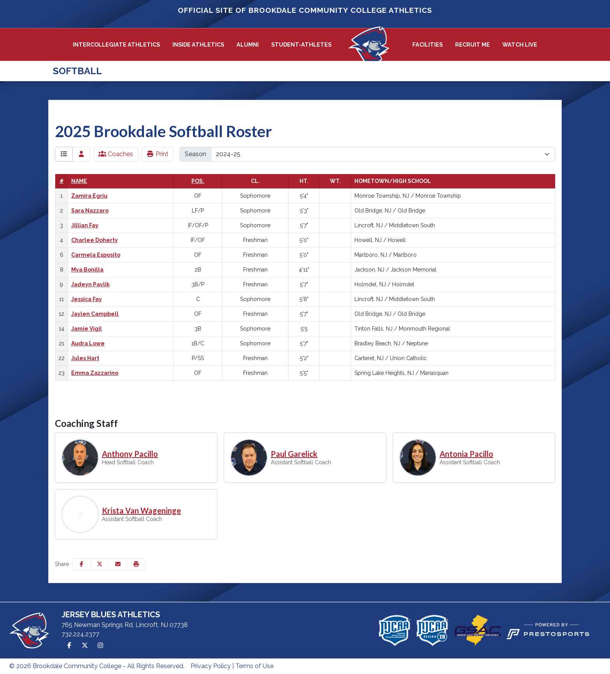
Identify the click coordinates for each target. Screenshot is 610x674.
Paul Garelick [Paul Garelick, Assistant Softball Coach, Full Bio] (294, 453)
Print (157, 154)
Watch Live (519, 44)
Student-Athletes (301, 44)
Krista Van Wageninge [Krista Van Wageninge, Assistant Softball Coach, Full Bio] (141, 510)
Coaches (115, 154)
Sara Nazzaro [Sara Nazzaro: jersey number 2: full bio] (90, 210)
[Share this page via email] (118, 564)
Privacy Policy (211, 666)
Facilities (427, 44)
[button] (116, 44)
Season (195, 154)
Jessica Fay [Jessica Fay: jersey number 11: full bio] (86, 299)
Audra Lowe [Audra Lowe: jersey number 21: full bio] (88, 343)
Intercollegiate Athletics (116, 44)
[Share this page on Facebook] (81, 564)
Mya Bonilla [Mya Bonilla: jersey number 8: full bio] (87, 269)
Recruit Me (472, 44)
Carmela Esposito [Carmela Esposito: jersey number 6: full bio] (95, 255)
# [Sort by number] (62, 181)
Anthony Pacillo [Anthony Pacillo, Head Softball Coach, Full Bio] (130, 453)
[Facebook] (69, 645)
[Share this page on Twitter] (99, 564)
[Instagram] (100, 645)
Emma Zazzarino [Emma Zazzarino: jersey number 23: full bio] (94, 373)
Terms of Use (254, 666)
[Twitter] (85, 645)
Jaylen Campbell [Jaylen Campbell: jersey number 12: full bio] (95, 314)
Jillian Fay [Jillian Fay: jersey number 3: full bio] (84, 225)
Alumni (248, 44)
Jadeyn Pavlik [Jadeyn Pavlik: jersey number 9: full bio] (90, 284)
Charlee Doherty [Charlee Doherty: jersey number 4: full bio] (94, 240)
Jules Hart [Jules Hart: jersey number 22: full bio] (85, 358)
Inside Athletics (198, 44)
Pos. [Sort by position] (197, 181)
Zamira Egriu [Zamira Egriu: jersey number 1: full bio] (89, 196)
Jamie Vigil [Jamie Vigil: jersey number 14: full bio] (86, 329)
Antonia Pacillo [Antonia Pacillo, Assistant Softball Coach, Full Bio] (466, 453)
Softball (77, 71)
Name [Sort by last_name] (79, 181)
